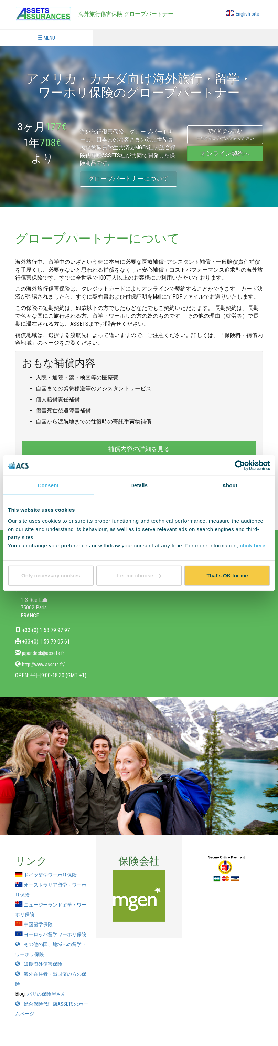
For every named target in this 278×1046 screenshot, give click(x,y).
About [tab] (229, 485)
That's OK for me (227, 575)
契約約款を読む (225, 134)
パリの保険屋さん (49, 1004)
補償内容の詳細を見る (139, 448)
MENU (46, 38)
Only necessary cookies (50, 575)
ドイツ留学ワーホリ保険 (50, 874)
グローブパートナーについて (128, 178)
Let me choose (139, 575)
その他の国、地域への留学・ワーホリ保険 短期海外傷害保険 (50, 964)
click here (252, 545)
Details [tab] (139, 485)
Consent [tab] (48, 485)
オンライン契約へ (225, 153)
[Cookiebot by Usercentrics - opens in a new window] (240, 465)
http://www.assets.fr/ (45, 664)
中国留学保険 (36, 924)
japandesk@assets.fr (44, 653)
